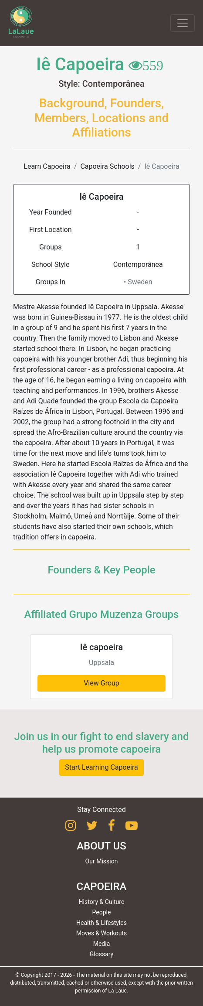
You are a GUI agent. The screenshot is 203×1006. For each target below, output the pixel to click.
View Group (101, 683)
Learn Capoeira (47, 166)
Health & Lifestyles (101, 922)
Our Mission (101, 861)
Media (101, 943)
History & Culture (102, 901)
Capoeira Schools (107, 166)
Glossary (101, 954)
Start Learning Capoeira (101, 767)
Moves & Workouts (101, 933)
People (101, 912)
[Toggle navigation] (182, 23)
